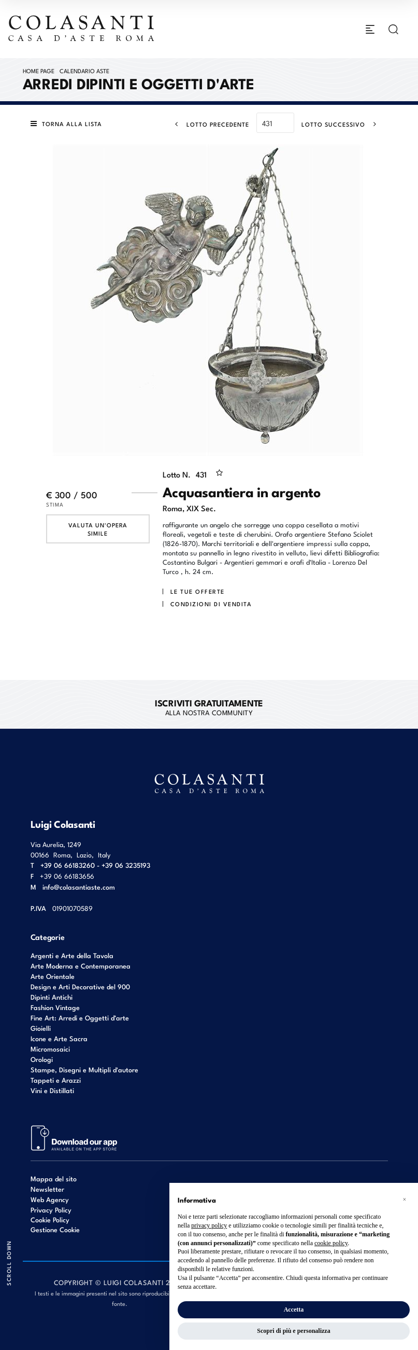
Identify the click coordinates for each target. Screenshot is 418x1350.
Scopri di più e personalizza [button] (293, 1330)
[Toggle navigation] (370, 29)
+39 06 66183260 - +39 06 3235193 (95, 865)
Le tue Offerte (197, 591)
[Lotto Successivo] (342, 124)
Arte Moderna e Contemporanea (81, 966)
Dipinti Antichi (52, 997)
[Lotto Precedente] (209, 124)
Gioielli (41, 1028)
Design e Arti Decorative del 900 (80, 986)
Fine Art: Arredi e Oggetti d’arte (80, 1017)
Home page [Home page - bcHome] (38, 70)
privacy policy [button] (209, 1225)
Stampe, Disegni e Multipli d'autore (84, 1069)
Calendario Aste (84, 70)
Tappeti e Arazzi (56, 1080)
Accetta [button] (294, 1309)
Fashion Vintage (55, 1007)
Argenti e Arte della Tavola (72, 955)
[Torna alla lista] (69, 123)
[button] (404, 1199)
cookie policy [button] (331, 1243)
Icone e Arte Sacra (59, 1038)
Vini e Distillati (52, 1090)
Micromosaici (50, 1049)
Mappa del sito (54, 1178)
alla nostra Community (209, 707)
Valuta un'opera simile (97, 529)
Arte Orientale (53, 976)
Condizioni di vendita (211, 603)
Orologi (42, 1059)
